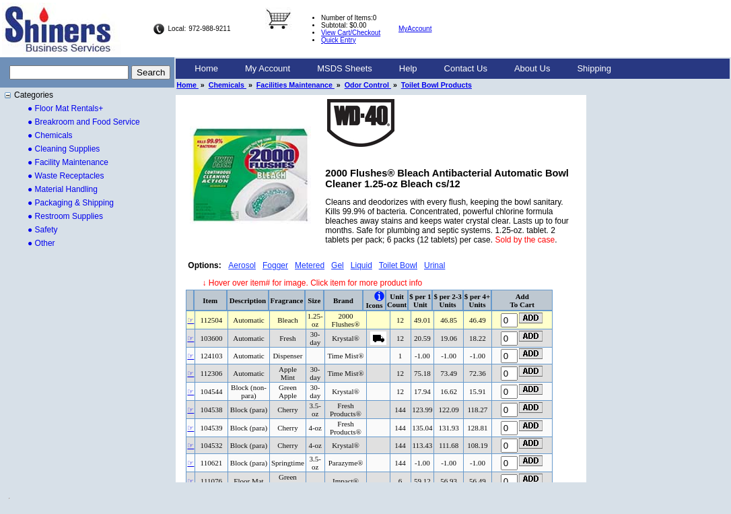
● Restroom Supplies (65, 216)
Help (408, 68)
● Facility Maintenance (68, 162)
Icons (374, 305)
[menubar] (403, 68)
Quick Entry (338, 40)
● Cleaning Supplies (64, 149)
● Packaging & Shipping (71, 202)
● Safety (43, 229)
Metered (309, 265)
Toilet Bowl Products (436, 85)
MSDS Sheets (344, 68)
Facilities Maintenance (295, 85)
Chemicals (227, 85)
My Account (267, 68)
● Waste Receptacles (66, 176)
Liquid (361, 265)
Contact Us (465, 68)
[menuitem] (206, 68)
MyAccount (414, 28)
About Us (532, 68)
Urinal (434, 265)
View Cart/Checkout (350, 32)
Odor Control (368, 85)
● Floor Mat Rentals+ (65, 108)
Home (206, 68)
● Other (41, 243)
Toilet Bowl (398, 265)
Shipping (594, 68)
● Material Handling (63, 189)
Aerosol (242, 265)
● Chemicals (50, 135)
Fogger (275, 265)
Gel (337, 265)
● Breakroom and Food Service (84, 122)
